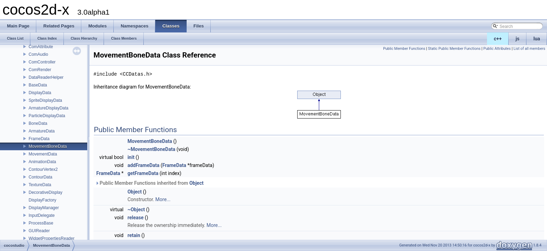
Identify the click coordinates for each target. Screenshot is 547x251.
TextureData (40, 184)
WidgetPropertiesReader (51, 238)
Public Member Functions (404, 48)
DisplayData (40, 92)
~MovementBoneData (151, 149)
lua (536, 38)
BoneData (38, 123)
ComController (42, 62)
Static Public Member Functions (454, 48)
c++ (498, 38)
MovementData (43, 154)
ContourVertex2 (43, 169)
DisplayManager (44, 207)
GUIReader (39, 230)
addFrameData (143, 165)
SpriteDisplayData (45, 100)
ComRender (40, 69)
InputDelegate (42, 215)
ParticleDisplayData (47, 115)
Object (196, 183)
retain (133, 235)
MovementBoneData (48, 146)
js (517, 38)
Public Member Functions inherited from (149, 183)
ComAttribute (41, 46)
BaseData (38, 85)
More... (162, 199)
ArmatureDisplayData (48, 108)
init (130, 157)
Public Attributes (497, 48)
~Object (136, 209)
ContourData (40, 177)
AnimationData (42, 161)
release (135, 217)
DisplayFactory (42, 200)
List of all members (529, 48)
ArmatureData (42, 131)
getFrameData (142, 173)
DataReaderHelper (46, 77)
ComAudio (38, 54)
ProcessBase (41, 223)
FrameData (39, 138)
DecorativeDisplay (45, 192)
